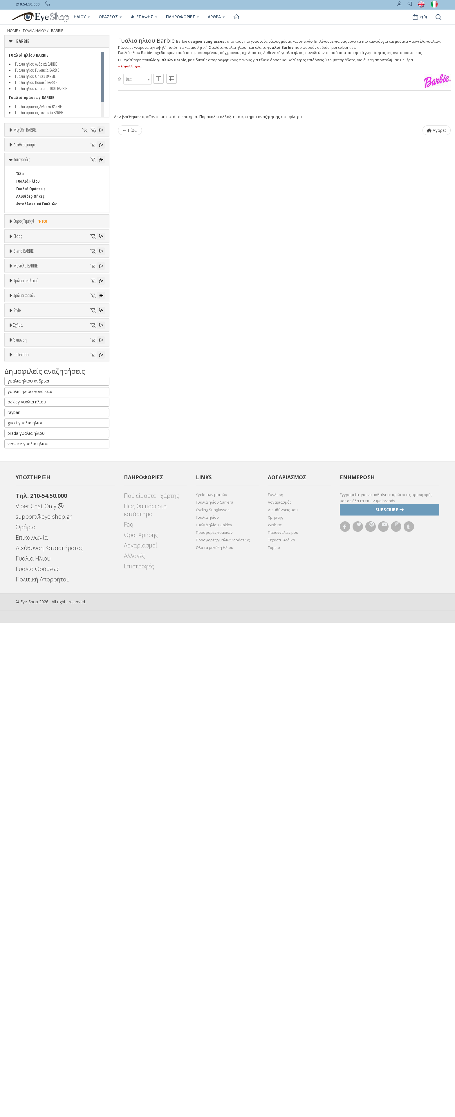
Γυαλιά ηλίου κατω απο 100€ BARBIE (41, 88)
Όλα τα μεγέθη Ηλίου (214, 1041)
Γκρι (23, 657)
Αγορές (436, 130)
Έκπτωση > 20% (30, 811)
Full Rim (23, 722)
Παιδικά (23, 359)
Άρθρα (216, 16)
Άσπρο (25, 577)
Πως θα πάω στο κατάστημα (145, 1004)
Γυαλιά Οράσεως (30, 237)
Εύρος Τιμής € (31, 269)
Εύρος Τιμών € (25, 283)
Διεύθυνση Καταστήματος (49, 1042)
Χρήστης (275, 1011)
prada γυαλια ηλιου (26, 927)
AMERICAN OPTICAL (32, 420)
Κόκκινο (26, 614)
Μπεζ (24, 584)
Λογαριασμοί (140, 1040)
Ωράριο (25, 1021)
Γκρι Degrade (30, 665)
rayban (14, 906)
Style (17, 701)
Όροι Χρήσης (141, 1029)
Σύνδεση (275, 989)
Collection (21, 826)
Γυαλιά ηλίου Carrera (214, 996)
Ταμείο (274, 1041)
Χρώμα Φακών (24, 628)
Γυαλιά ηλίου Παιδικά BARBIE (36, 82)
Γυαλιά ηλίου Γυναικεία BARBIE (37, 70)
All (18, 715)
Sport (21, 336)
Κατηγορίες (21, 207)
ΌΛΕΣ (20, 840)
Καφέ (24, 672)
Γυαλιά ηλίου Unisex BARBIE (35, 76)
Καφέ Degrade (31, 680)
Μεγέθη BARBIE (25, 130)
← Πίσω (130, 130)
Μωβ (23, 592)
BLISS (21, 451)
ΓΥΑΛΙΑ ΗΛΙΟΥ (34, 30)
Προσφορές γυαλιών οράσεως (223, 1034)
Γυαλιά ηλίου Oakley (214, 1019)
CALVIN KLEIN (27, 481)
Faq (128, 1019)
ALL (22, 569)
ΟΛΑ (19, 144)
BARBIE (57, 30)
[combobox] (137, 79)
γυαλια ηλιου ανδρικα (28, 875)
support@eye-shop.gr (44, 1011)
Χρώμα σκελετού (25, 555)
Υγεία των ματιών (211, 989)
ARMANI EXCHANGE (31, 428)
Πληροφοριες (182, 16)
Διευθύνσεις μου (283, 1004)
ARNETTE (23, 436)
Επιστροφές (139, 1060)
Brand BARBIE (23, 391)
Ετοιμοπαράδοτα (34, 175)
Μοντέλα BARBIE (25, 493)
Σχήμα (18, 745)
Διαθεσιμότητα (24, 161)
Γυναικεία (24, 351)
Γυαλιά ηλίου (207, 1011)
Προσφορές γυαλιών (214, 1026)
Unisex (22, 328)
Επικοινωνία (32, 1032)
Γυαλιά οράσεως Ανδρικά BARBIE (38, 106)
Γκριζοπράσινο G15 (35, 687)
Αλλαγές (134, 1050)
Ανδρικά (23, 343)
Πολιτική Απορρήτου (43, 1074)
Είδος (17, 307)
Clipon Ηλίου (30, 650)
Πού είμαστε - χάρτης (151, 990)
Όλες (23, 796)
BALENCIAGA (26, 443)
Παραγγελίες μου (283, 1026)
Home (12, 30)
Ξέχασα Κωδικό (281, 1034)
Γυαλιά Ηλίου (27, 229)
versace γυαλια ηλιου (28, 938)
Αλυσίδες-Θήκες (30, 244)
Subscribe (389, 1004)
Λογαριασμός (279, 996)
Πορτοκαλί (28, 599)
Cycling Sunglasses (213, 1004)
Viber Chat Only (40, 1000)
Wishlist (274, 1019)
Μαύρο (25, 607)
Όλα (22, 190)
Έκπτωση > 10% (30, 804)
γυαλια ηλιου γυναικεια (30, 885)
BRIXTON (24, 466)
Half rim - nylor (29, 730)
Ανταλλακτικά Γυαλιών (36, 252)
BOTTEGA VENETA (30, 458)
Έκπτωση (20, 782)
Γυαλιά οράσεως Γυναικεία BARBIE (39, 112)
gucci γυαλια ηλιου (26, 917)
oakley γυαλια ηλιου (27, 896)
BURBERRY (25, 473)
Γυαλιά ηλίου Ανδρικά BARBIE (36, 64)
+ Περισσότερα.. (130, 66)
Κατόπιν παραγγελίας (38, 183)
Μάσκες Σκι (26, 366)
